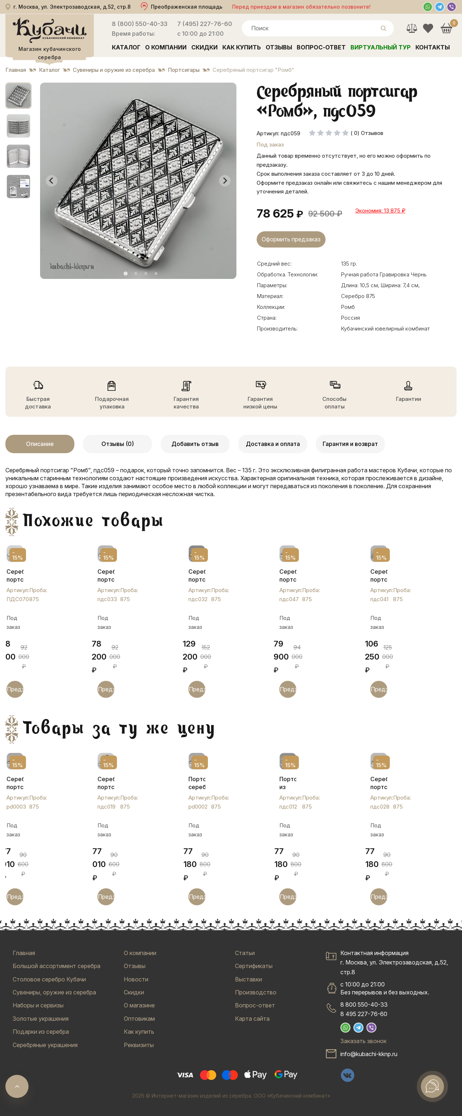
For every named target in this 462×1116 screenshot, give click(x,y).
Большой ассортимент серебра (56, 966)
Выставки (248, 979)
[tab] (125, 273)
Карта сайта (252, 1018)
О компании (166, 47)
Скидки (204, 47)
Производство (255, 992)
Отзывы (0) (117, 443)
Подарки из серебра (41, 1031)
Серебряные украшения (45, 1045)
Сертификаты (254, 966)
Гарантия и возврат (350, 443)
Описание (40, 443)
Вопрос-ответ (321, 47)
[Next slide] (225, 181)
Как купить (241, 47)
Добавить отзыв (195, 443)
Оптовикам (139, 1018)
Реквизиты (139, 1045)
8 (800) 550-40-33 (139, 23)
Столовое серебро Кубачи (49, 979)
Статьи (245, 953)
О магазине (139, 1005)
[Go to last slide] (51, 181)
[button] (18, 96)
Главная (24, 953)
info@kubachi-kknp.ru (368, 1054)
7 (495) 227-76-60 (204, 23)
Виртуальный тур (380, 47)
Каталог (126, 47)
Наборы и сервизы (38, 1005)
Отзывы (279, 47)
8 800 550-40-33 (364, 1004)
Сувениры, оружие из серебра (54, 992)
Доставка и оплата (273, 443)
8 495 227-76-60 (363, 1013)
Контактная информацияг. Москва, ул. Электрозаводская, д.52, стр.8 (394, 962)
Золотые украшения (41, 1018)
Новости (136, 979)
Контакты (432, 47)
